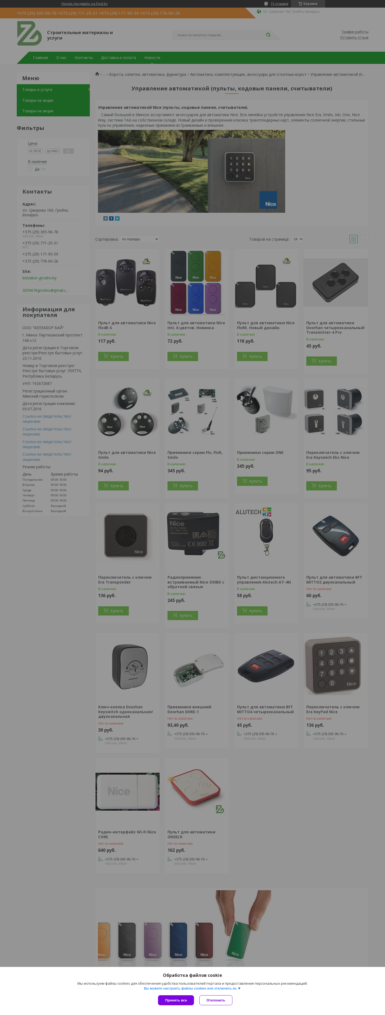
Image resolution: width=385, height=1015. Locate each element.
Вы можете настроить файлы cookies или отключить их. (191, 988)
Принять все (176, 1000)
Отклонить (215, 1000)
